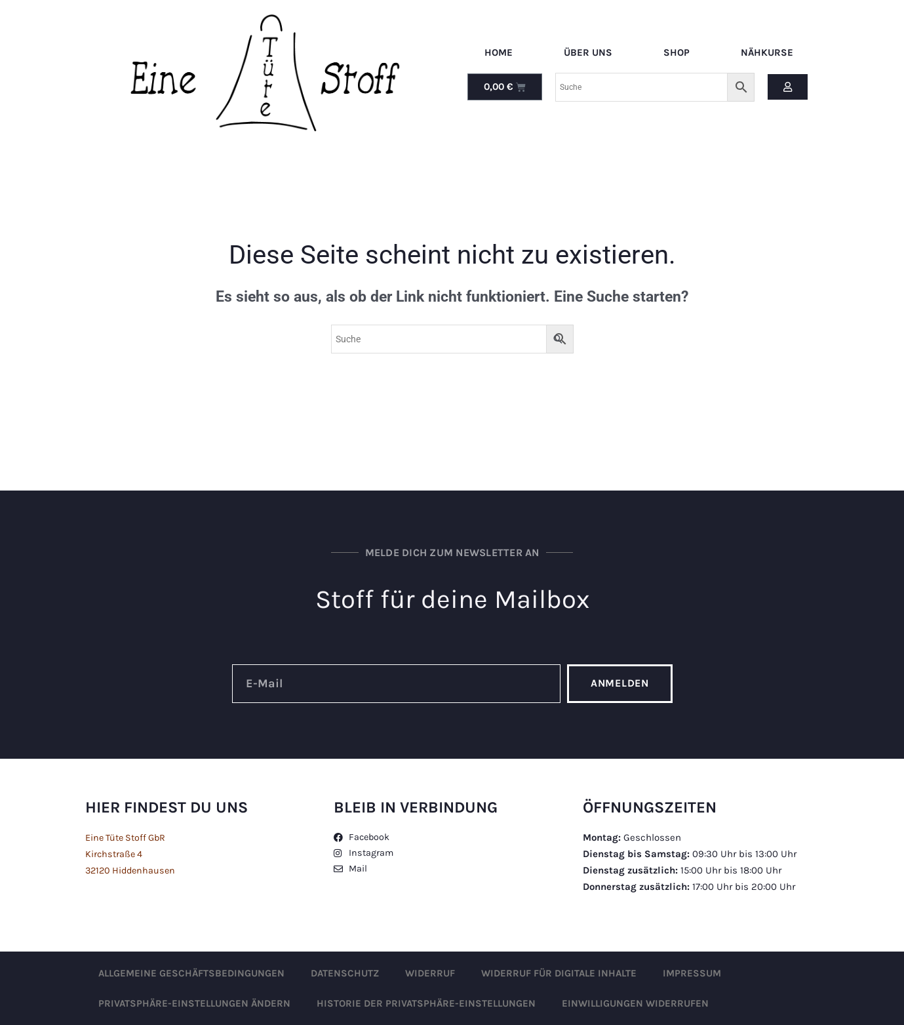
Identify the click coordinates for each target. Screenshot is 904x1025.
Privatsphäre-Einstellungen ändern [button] (194, 1003)
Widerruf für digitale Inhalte (559, 973)
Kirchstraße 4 (115, 854)
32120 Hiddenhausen (132, 870)
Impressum (692, 973)
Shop (676, 52)
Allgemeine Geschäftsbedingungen (191, 973)
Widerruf (430, 973)
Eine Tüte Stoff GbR (128, 837)
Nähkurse (767, 52)
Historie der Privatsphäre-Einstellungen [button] (426, 1003)
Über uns (588, 52)
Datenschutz (345, 973)
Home (498, 52)
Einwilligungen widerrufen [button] (635, 1003)
